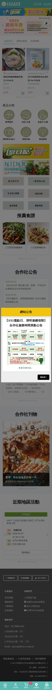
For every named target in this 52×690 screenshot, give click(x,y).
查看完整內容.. (26, 368)
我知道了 (43, 377)
